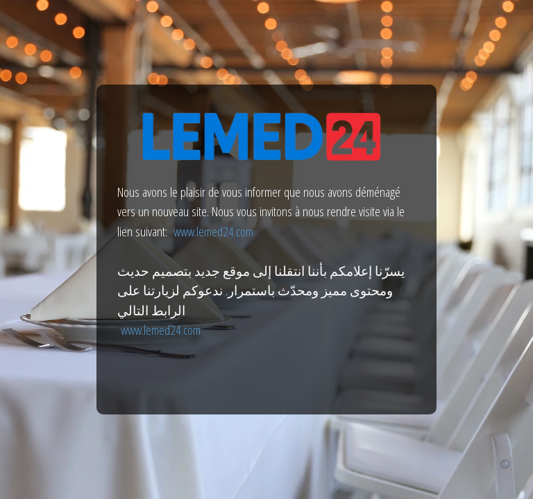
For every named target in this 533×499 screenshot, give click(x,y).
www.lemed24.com (213, 231)
